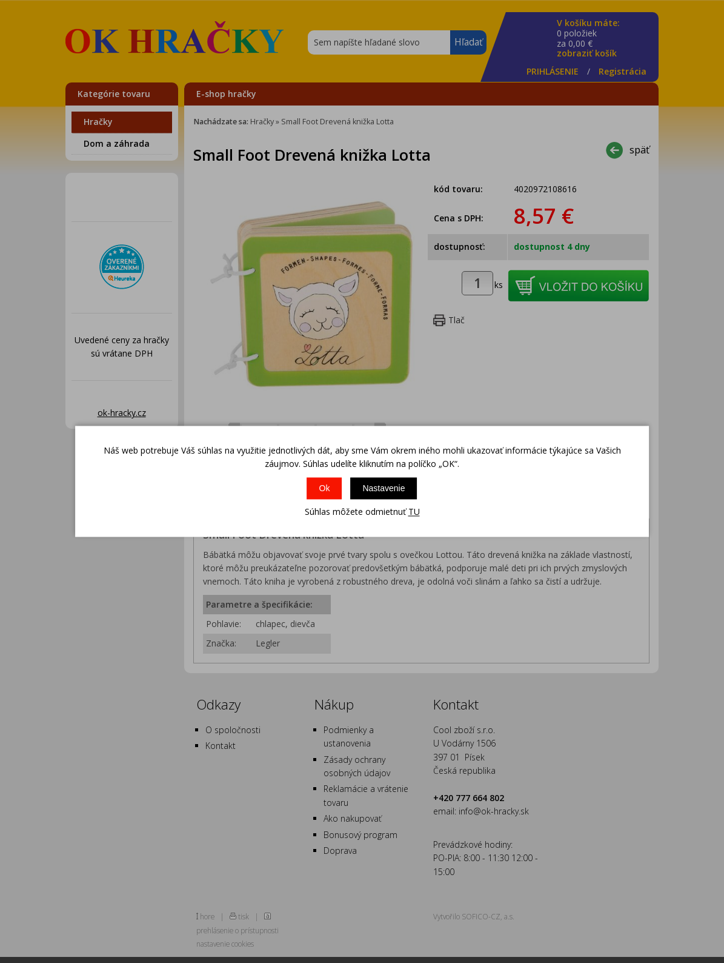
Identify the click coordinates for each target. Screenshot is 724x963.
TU (414, 511)
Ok (324, 488)
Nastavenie (383, 488)
